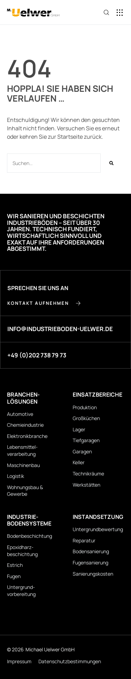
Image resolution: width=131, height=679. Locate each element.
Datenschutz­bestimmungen (69, 661)
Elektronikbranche (27, 436)
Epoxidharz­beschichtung (22, 550)
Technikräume (88, 473)
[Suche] (111, 163)
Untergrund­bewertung (98, 529)
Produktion (85, 407)
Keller (79, 462)
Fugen (14, 576)
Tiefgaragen (86, 440)
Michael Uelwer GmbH (50, 649)
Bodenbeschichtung (29, 536)
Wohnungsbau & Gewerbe (25, 491)
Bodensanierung (91, 551)
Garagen (82, 451)
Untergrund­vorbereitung (21, 590)
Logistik (15, 476)
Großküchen (86, 418)
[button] (119, 12)
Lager (79, 429)
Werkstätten (86, 484)
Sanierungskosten (93, 573)
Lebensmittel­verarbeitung (22, 450)
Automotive (20, 414)
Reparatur (84, 540)
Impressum (19, 661)
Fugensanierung (90, 562)
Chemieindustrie (25, 424)
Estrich (15, 565)
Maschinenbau (23, 465)
